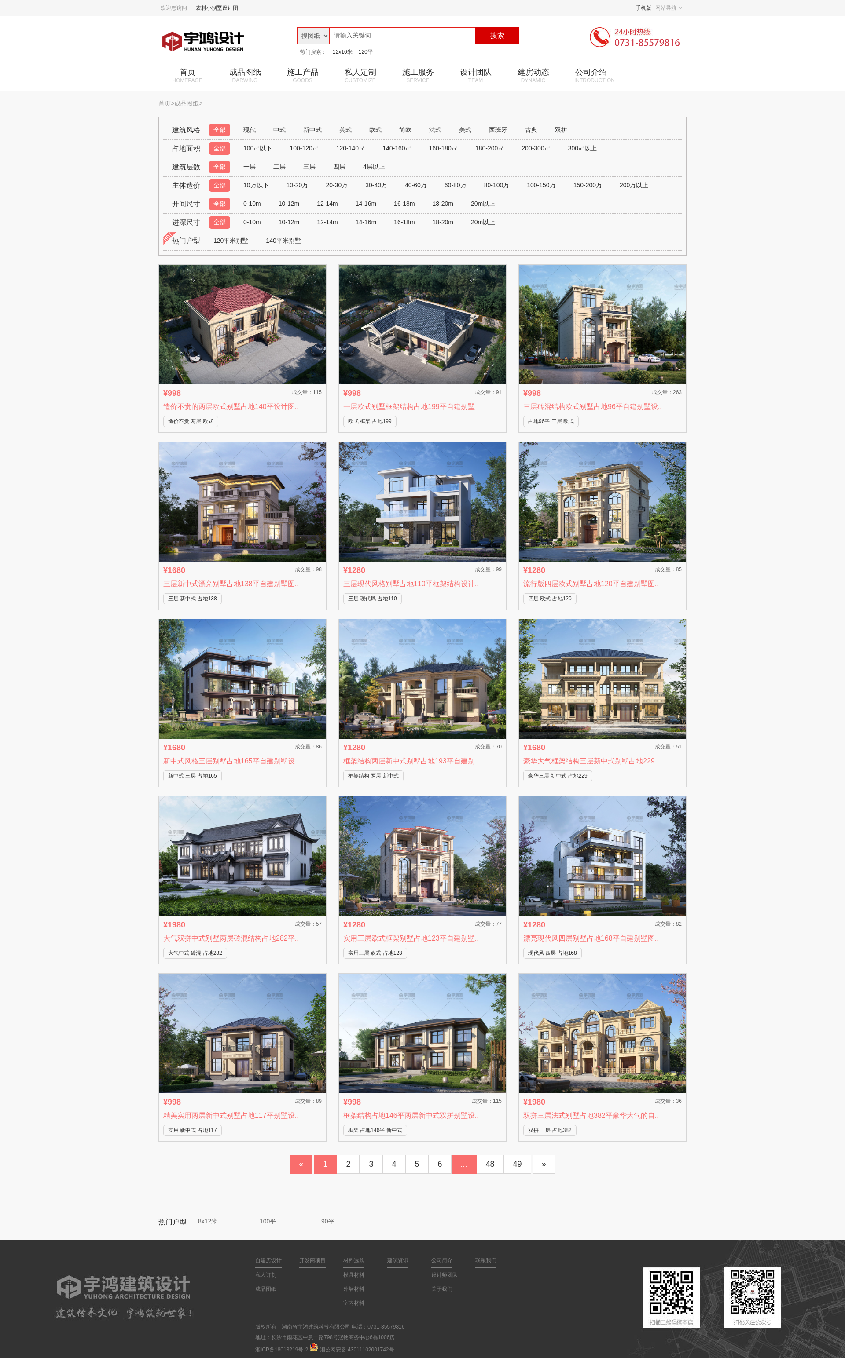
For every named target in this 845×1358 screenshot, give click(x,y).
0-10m (252, 203)
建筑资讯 (397, 1260)
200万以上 (634, 185)
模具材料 (353, 1275)
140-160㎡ (396, 148)
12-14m (327, 203)
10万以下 (256, 185)
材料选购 (353, 1260)
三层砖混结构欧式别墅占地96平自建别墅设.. (592, 406)
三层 (309, 166)
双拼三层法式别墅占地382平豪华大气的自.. (591, 1115)
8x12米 (207, 1221)
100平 (268, 1221)
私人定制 (360, 76)
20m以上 (483, 203)
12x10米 (343, 52)
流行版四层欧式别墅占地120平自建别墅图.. (591, 584)
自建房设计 (268, 1260)
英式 (345, 129)
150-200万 (587, 185)
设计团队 (475, 76)
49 (517, 1164)
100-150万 (541, 185)
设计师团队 (444, 1275)
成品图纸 (244, 76)
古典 (531, 129)
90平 (327, 1221)
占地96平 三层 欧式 (551, 421)
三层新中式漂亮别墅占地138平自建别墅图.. (231, 584)
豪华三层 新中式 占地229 (558, 776)
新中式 (312, 129)
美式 (465, 129)
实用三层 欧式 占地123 (375, 953)
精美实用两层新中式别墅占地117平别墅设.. (231, 1115)
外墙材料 (353, 1289)
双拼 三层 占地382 (550, 1130)
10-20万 (298, 185)
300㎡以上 (582, 148)
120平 (366, 52)
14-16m (366, 203)
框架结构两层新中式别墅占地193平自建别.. (411, 761)
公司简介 (441, 1260)
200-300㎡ (536, 148)
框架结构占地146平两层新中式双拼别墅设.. (411, 1115)
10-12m (289, 203)
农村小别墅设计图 (217, 8)
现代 (249, 129)
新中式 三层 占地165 (192, 776)
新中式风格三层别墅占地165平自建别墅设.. (231, 761)
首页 (187, 76)
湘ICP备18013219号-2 (281, 1350)
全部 (219, 129)
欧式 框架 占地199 (370, 421)
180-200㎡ (489, 148)
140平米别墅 (283, 240)
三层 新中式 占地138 (192, 598)
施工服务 (417, 76)
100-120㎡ (304, 148)
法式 (435, 129)
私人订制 (265, 1275)
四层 (339, 166)
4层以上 (374, 166)
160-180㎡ (443, 148)
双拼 (561, 129)
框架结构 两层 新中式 (373, 776)
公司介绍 (594, 76)
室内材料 (353, 1303)
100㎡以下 (257, 148)
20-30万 (337, 185)
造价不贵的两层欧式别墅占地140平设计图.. (231, 406)
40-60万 (416, 185)
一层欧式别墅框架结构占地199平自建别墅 (409, 406)
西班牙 (498, 129)
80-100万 (497, 185)
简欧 (405, 129)
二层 (279, 166)
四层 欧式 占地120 (550, 598)
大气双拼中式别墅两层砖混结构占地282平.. (231, 938)
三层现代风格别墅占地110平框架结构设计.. (411, 584)
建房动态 (533, 76)
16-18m (404, 203)
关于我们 (441, 1289)
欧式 (375, 129)
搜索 (497, 35)
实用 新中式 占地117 (192, 1130)
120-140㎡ (350, 148)
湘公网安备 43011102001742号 (357, 1350)
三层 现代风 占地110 (372, 598)
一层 (249, 166)
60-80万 (456, 185)
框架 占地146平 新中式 (375, 1130)
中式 (279, 129)
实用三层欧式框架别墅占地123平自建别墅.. (411, 938)
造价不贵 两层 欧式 (190, 421)
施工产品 (302, 76)
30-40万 (376, 185)
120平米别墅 (230, 240)
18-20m (443, 203)
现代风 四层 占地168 (552, 953)
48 (490, 1164)
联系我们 (485, 1260)
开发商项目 (312, 1260)
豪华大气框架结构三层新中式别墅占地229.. (591, 761)
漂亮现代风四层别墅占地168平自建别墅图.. (591, 938)
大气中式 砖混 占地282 (195, 953)
